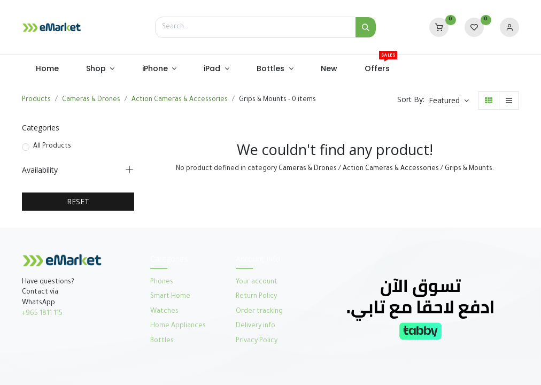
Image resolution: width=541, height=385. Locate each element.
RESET (78, 201)
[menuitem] (47, 69)
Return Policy (257, 297)
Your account (256, 282)
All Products (52, 146)
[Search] (365, 27)
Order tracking (259, 311)
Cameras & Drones (91, 100)
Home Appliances (178, 326)
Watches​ (164, 311)
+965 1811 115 (42, 314)
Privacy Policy (256, 341)
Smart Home (170, 297)
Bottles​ (162, 341)
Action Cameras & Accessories (180, 100)
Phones (162, 282)
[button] (448, 100)
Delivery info (255, 326)
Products (36, 100)
